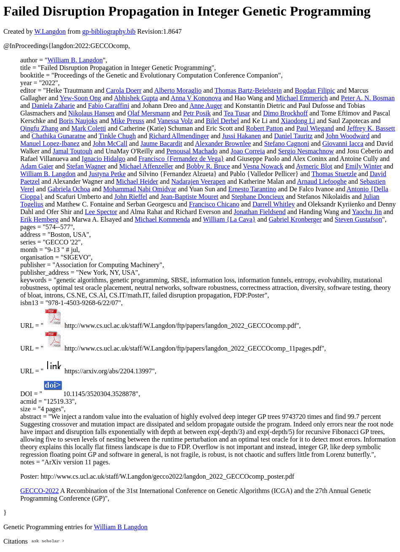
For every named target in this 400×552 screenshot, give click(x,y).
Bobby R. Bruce (208, 166)
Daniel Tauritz (293, 135)
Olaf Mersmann (149, 113)
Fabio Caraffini (108, 105)
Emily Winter (363, 166)
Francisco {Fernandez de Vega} (181, 158)
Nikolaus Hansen (91, 113)
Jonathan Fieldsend (260, 211)
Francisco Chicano (214, 204)
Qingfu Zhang (39, 128)
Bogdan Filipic (315, 90)
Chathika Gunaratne (59, 135)
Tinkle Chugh (117, 135)
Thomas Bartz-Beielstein (248, 90)
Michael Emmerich (302, 98)
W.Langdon (50, 31)
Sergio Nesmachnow (306, 151)
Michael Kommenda (162, 219)
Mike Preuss (128, 120)
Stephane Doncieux (257, 196)
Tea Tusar (237, 113)
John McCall (110, 143)
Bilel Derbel (222, 120)
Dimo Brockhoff (285, 113)
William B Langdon (121, 527)
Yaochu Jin (367, 211)
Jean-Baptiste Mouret (189, 196)
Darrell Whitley (273, 204)
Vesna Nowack (263, 166)
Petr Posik (197, 113)
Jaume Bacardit (161, 143)
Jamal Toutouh (72, 151)
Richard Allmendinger (179, 135)
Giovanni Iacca (342, 143)
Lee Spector (101, 211)
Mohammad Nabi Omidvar (139, 189)
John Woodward (348, 135)
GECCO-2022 (39, 490)
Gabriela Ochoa (69, 189)
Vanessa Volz (175, 120)
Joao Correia (248, 151)
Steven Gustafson (358, 219)
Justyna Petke (107, 173)
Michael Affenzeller (146, 166)
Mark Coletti (88, 128)
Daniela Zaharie (53, 105)
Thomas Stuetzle (334, 173)
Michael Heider (137, 181)
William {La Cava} (229, 219)
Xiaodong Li (298, 120)
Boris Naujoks (78, 120)
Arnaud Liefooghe (322, 181)
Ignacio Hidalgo (104, 158)
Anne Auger (205, 105)
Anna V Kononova (196, 98)
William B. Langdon (74, 60)
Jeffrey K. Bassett (371, 128)
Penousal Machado (191, 151)
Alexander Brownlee (223, 143)
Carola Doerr (124, 90)
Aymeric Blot (314, 166)
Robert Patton (264, 128)
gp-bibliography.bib (109, 31)
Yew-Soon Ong (80, 98)
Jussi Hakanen (241, 135)
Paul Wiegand (315, 128)
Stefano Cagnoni (286, 143)
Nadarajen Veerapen (198, 181)
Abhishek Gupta (136, 98)
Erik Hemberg (39, 219)
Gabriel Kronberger (295, 219)
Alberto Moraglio (177, 90)
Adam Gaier (37, 166)
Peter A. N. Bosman (368, 98)
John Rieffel (130, 196)
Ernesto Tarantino (252, 189)
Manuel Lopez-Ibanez (50, 143)
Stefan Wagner (86, 166)
